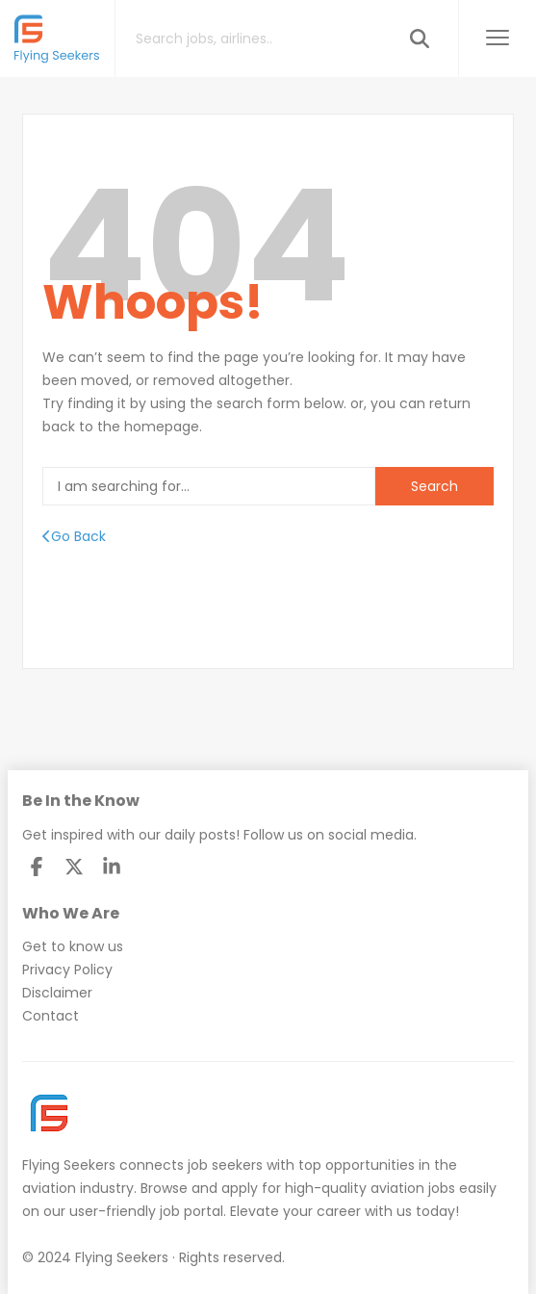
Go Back (74, 536)
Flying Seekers (68, 1165)
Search (434, 486)
